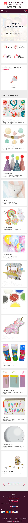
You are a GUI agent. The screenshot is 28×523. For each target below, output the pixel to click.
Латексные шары (6, 256)
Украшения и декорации (9, 146)
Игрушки (5, 200)
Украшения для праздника (14, 148)
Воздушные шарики (8, 254)
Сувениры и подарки (8, 227)
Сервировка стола (7, 119)
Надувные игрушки (7, 202)
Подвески (9, 229)
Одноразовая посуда (7, 121)
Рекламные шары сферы (8, 446)
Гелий (7, 257)
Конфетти (5, 175)
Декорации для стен (7, 473)
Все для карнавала (7, 173)
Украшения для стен (8, 471)
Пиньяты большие (7, 338)
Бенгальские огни (11, 285)
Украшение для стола (12, 122)
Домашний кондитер (8, 281)
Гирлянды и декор (17, 473)
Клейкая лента (10, 420)
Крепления (11, 257)
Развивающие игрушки (12, 203)
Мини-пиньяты (15, 338)
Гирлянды (5, 148)
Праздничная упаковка (8, 390)
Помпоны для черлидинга (13, 176)
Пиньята (5, 336)
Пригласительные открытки (9, 419)
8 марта (14, 85)
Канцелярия (6, 417)
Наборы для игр (10, 365)
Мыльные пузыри (7, 363)
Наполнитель (6, 392)
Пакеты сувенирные (13, 392)
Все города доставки (14, 498)
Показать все (6, 69)
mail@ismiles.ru (15, 501)
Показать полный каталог (14, 483)
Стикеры (5, 229)
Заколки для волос (16, 229)
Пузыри (4, 365)
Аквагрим (5, 308)
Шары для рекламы (8, 444)
